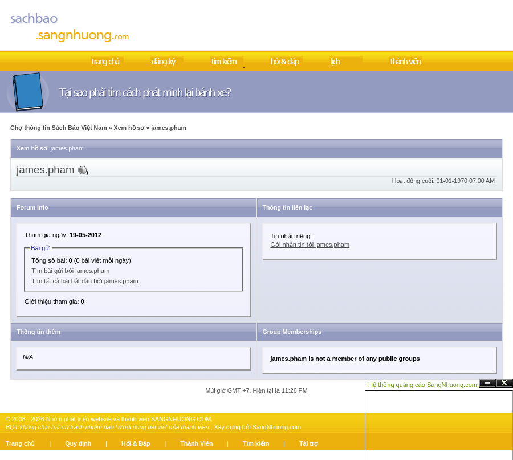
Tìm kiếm (256, 443)
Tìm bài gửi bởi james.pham (70, 270)
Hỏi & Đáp (135, 443)
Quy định (78, 443)
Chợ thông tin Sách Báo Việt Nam (58, 127)
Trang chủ (20, 443)
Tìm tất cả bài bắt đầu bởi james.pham (85, 281)
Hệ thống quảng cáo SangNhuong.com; (423, 384)
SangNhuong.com (277, 427)
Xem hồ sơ (129, 127)
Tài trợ (308, 443)
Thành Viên (196, 443)
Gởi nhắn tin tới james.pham (310, 244)
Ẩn (487, 383)
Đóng (504, 383)
